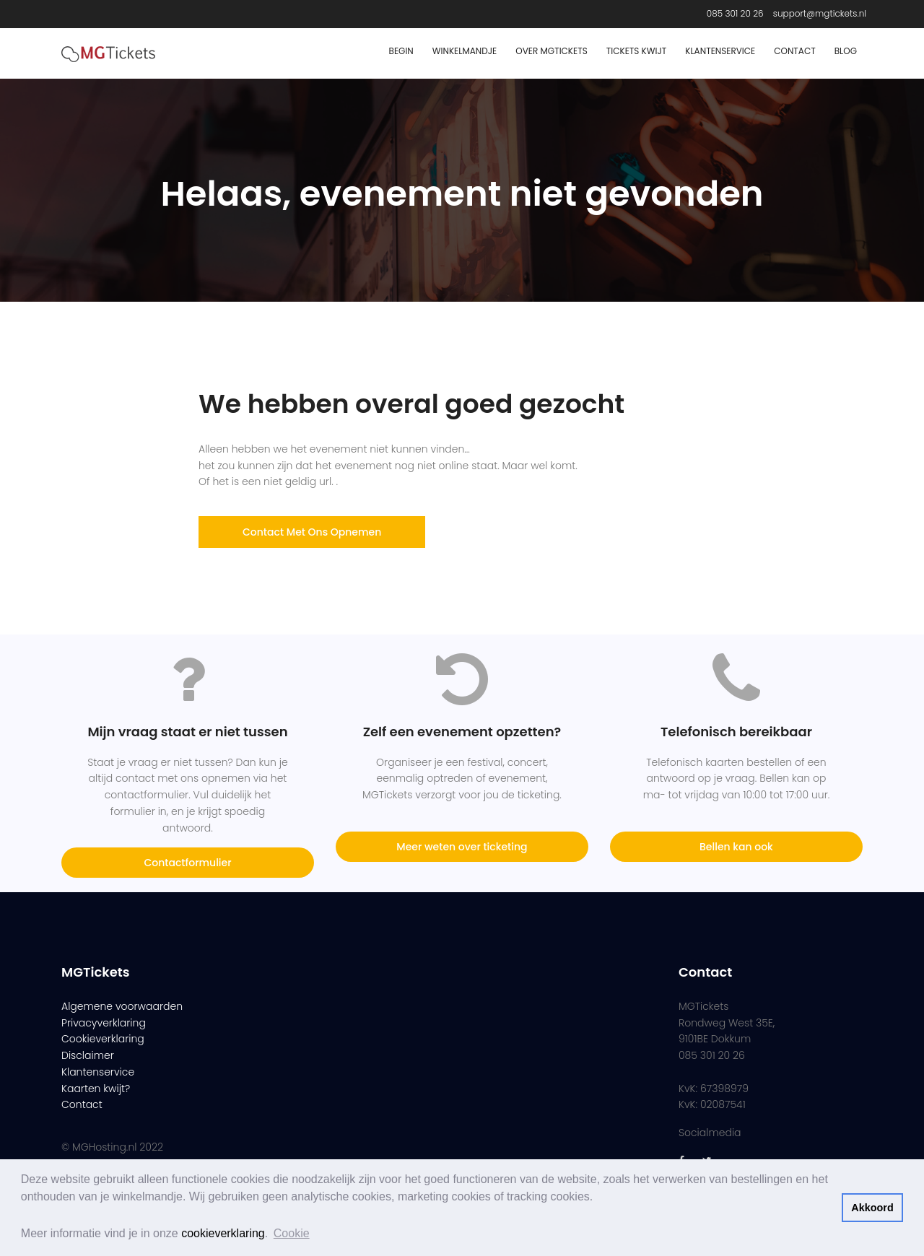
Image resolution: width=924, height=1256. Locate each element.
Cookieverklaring (102, 1039)
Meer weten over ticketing (461, 846)
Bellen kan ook (736, 846)
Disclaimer (87, 1055)
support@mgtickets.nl (819, 13)
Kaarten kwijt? (95, 1088)
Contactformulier (187, 862)
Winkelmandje (464, 51)
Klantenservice (720, 51)
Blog (845, 51)
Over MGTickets (551, 51)
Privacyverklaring (103, 1023)
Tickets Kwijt (636, 51)
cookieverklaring (223, 1233)
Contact (794, 51)
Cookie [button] (292, 1233)
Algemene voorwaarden (122, 1006)
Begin (401, 51)
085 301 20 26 (735, 13)
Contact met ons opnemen (312, 532)
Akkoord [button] (872, 1207)
